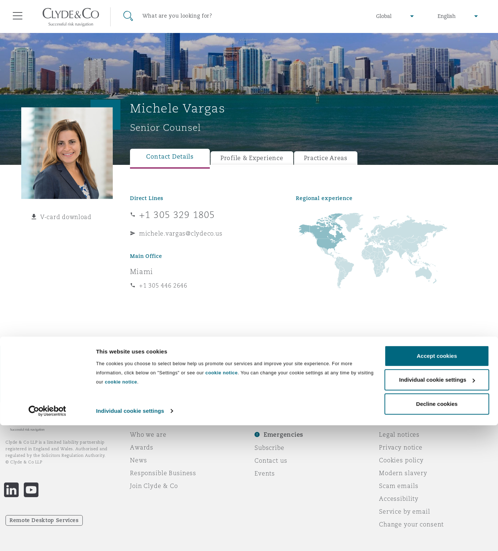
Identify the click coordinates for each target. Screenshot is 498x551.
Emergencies (283, 435)
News (138, 460)
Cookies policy (401, 460)
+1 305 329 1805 (177, 215)
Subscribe (269, 447)
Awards (141, 447)
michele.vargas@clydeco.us (180, 233)
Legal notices (399, 434)
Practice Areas (326, 158)
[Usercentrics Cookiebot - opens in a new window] (47, 536)
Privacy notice (401, 447)
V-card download (66, 217)
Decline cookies (436, 529)
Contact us (270, 460)
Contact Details (170, 156)
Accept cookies (437, 481)
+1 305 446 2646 (163, 285)
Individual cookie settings (130, 536)
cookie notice (221, 498)
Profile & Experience (251, 158)
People (137, 92)
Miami (141, 271)
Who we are (148, 434)
